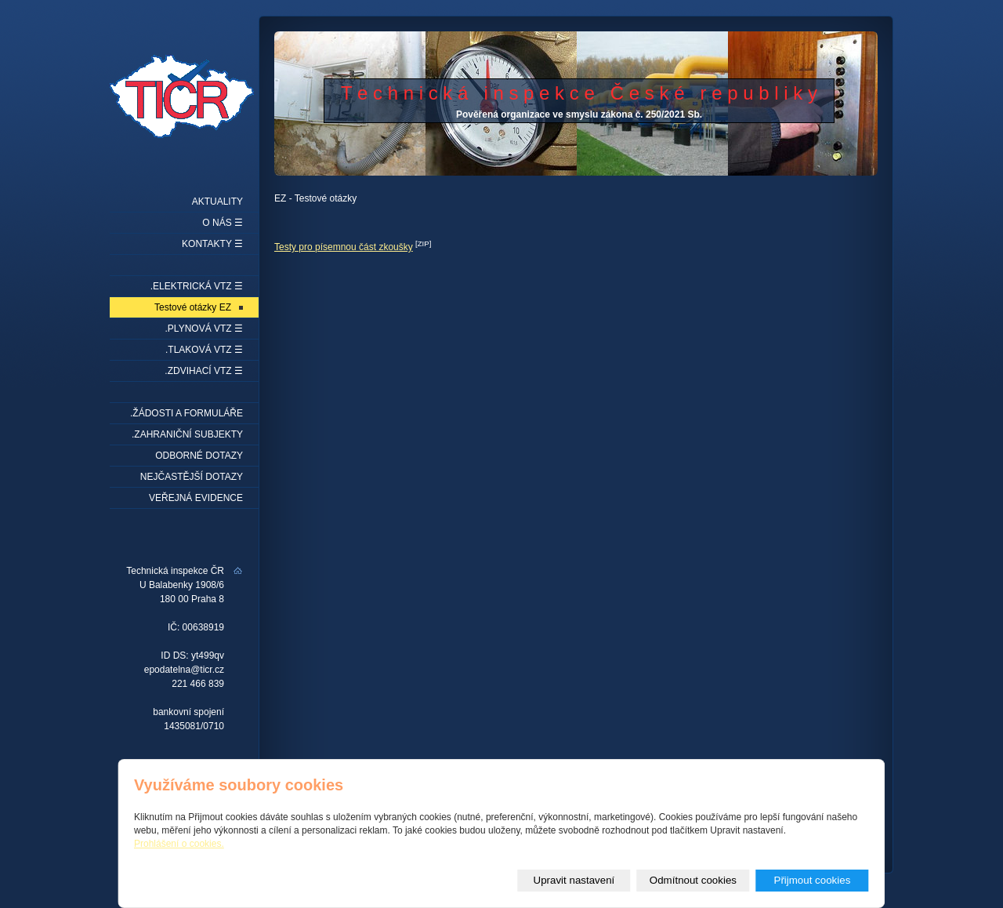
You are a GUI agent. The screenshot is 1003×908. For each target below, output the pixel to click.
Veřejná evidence (196, 497)
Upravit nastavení (574, 880)
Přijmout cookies (812, 880)
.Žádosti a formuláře (186, 413)
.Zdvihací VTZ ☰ (204, 370)
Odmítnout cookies (693, 880)
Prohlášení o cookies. (179, 843)
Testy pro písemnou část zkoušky (343, 247)
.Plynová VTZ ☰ (204, 328)
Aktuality (217, 201)
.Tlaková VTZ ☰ (204, 349)
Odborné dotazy (199, 455)
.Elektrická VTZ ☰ (196, 286)
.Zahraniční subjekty (187, 434)
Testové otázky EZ (192, 307)
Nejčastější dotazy (191, 476)
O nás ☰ (222, 222)
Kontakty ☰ (212, 243)
